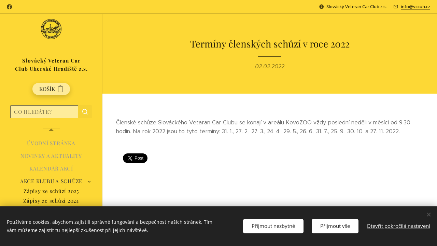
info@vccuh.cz (415, 6)
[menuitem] (51, 143)
